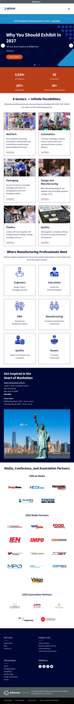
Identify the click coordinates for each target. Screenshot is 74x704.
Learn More (56, 21)
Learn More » (10, 152)
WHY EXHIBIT (14, 57)
